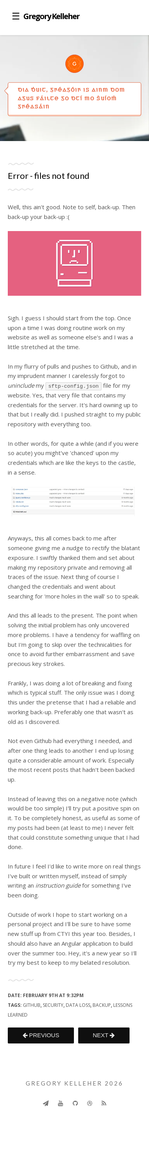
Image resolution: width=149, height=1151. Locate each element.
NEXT (104, 1035)
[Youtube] (60, 1103)
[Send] (46, 1103)
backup (102, 1005)
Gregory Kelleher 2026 (74, 1083)
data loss (78, 1005)
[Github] (75, 1103)
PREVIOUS (41, 1035)
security (53, 1005)
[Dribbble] (89, 1103)
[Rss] (104, 1103)
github (31, 1005)
